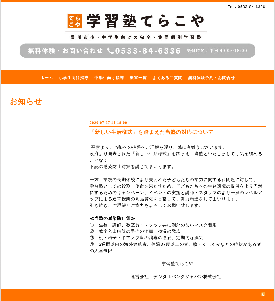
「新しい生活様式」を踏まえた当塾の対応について (151, 132)
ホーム (46, 77)
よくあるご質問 (167, 77)
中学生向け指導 (109, 77)
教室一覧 (138, 77)
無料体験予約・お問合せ (211, 77)
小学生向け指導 (74, 77)
